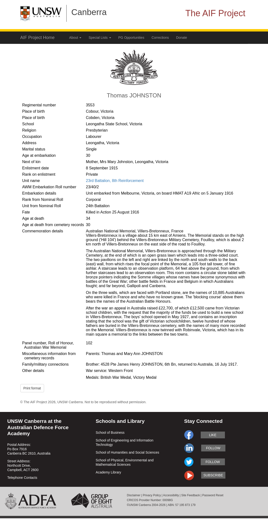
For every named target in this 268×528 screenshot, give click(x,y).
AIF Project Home (37, 37)
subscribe (213, 475)
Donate (181, 37)
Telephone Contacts (22, 478)
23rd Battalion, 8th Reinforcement (115, 181)
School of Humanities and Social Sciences (127, 452)
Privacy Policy (152, 495)
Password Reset (212, 495)
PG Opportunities (131, 37)
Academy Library (108, 472)
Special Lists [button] (100, 37)
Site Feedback (190, 495)
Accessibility (171, 495)
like (212, 435)
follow (213, 448)
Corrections (160, 37)
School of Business (110, 432)
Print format (32, 388)
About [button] (75, 37)
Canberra (89, 12)
